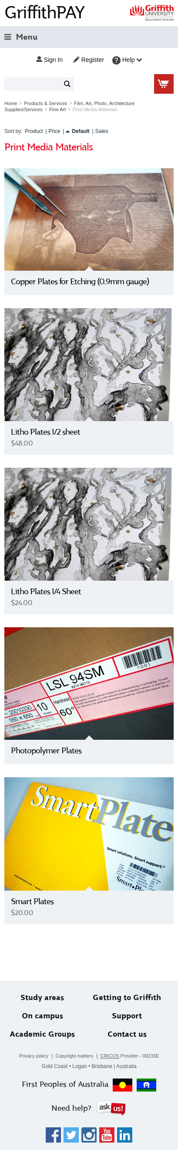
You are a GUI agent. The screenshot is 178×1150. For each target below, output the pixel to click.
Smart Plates (32, 901)
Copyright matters (74, 1055)
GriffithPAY (44, 12)
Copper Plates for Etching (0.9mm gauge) (80, 281)
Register (88, 59)
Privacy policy (33, 1055)
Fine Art (57, 109)
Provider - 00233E (130, 1056)
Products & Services (45, 103)
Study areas (42, 997)
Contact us (127, 1034)
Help (127, 60)
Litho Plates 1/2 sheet (45, 432)
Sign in (49, 59)
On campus (42, 1016)
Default (81, 131)
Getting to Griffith (127, 997)
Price (54, 131)
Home (10, 103)
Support (127, 1016)
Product (34, 131)
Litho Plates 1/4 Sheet (46, 591)
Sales (101, 131)
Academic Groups (42, 1034)
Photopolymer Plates (46, 750)
